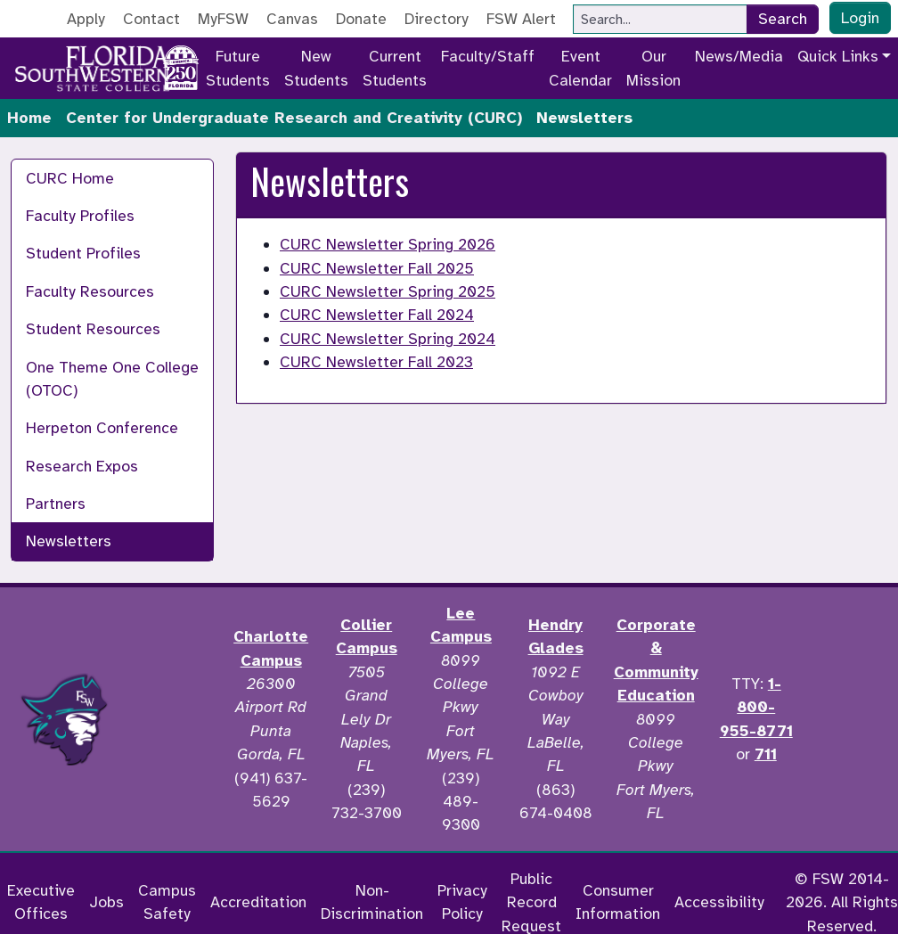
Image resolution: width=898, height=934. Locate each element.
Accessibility (719, 902)
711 (766, 754)
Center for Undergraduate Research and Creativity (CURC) (294, 117)
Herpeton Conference (102, 428)
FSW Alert (521, 19)
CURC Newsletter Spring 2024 (387, 338)
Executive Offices (41, 902)
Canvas (292, 19)
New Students (316, 67)
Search (782, 19)
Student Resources (93, 329)
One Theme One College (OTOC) (112, 378)
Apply (86, 19)
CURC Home (70, 178)
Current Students (395, 67)
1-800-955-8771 (756, 707)
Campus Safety (167, 902)
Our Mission (653, 67)
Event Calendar (580, 67)
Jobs (106, 902)
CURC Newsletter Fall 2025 (377, 268)
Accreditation (258, 902)
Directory (436, 19)
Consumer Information (618, 902)
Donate (361, 19)
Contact (151, 19)
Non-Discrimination (372, 902)
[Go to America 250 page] (181, 65)
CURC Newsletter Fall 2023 (376, 362)
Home (29, 117)
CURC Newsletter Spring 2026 (387, 244)
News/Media (739, 56)
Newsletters (68, 541)
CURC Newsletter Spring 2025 (387, 291)
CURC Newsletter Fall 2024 (377, 314)
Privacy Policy (462, 902)
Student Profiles (83, 253)
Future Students (238, 67)
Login (860, 18)
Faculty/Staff (488, 56)
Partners (56, 503)
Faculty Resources (90, 291)
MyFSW (223, 19)
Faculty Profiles (80, 215)
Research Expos (82, 466)
